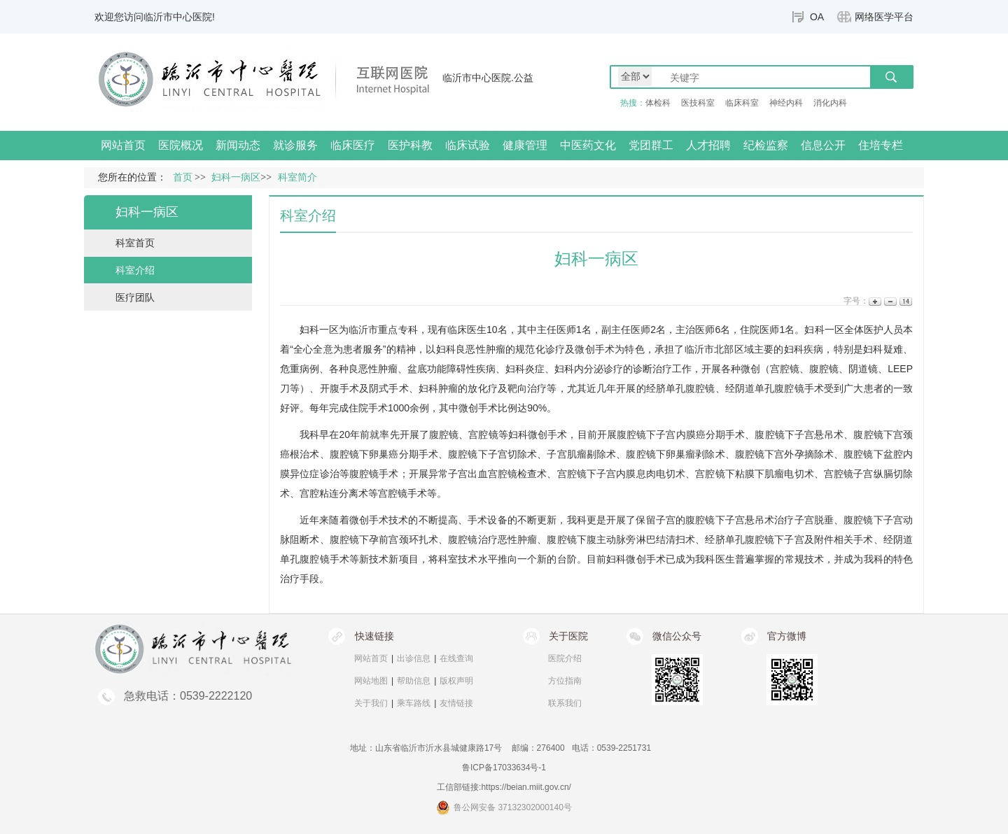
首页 (182, 177)
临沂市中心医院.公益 (487, 77)
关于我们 (371, 703)
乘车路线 (413, 703)
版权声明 (456, 681)
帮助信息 (413, 681)
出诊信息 (413, 658)
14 (905, 301)
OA (817, 16)
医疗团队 (135, 297)
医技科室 (698, 103)
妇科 (309, 329)
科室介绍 (135, 270)
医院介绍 (565, 658)
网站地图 (371, 681)
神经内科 (786, 103)
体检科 (658, 103)
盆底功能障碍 (436, 368)
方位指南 (565, 681)
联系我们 (565, 703)
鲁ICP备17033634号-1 (504, 767)
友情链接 (456, 703)
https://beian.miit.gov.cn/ (526, 787)
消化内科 (830, 103)
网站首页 (123, 145)
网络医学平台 (884, 16)
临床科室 (742, 103)
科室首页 (135, 242)
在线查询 (456, 658)
